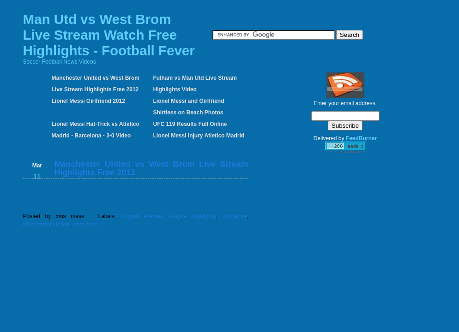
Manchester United (46, 224)
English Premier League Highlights (168, 216)
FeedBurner (361, 138)
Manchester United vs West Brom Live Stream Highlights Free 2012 (151, 168)
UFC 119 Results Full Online (190, 124)
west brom (85, 224)
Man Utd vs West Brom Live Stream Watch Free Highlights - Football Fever (109, 35)
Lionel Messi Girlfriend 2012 (88, 101)
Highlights (234, 216)
